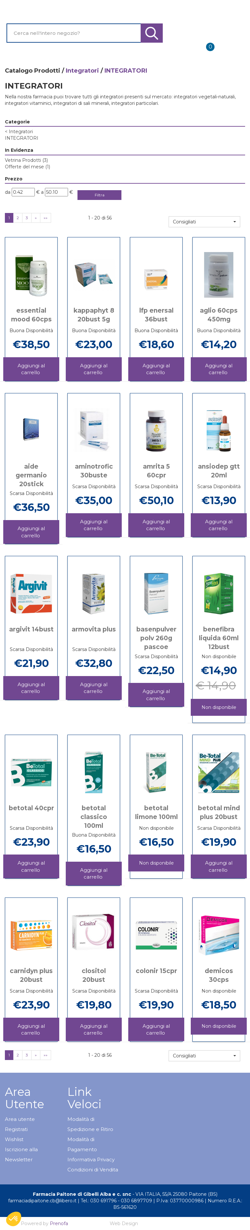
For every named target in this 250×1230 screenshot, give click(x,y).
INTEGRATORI (21, 138)
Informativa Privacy (91, 1159)
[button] (204, 221)
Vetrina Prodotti (26, 160)
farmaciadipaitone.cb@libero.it (42, 1201)
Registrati (16, 1129)
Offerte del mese (27, 167)
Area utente (20, 1119)
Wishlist (14, 1139)
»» (46, 217)
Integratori (82, 70)
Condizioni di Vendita (92, 1169)
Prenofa (59, 1223)
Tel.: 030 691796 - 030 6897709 (116, 1201)
